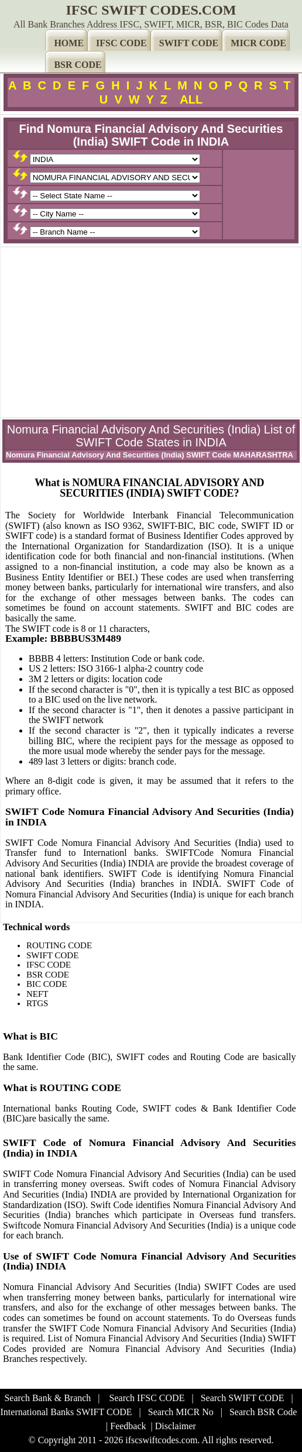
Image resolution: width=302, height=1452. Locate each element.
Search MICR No (181, 1412)
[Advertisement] (151, 332)
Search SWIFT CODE (242, 1398)
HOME (69, 43)
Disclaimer (175, 1426)
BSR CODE (77, 65)
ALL (191, 99)
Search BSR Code (263, 1412)
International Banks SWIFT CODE (66, 1412)
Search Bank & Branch (47, 1398)
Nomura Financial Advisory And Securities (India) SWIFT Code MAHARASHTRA (149, 454)
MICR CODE (258, 43)
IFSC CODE (121, 43)
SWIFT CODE (189, 43)
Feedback (128, 1426)
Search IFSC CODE (147, 1398)
